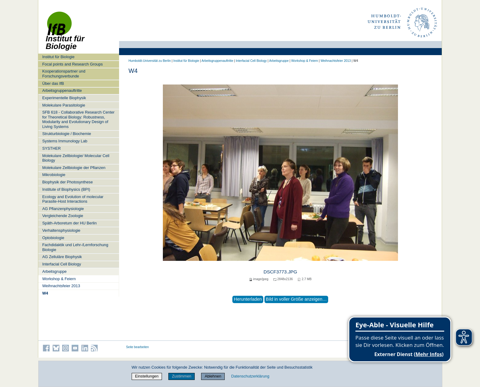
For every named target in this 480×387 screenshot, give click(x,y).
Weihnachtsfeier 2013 (61, 286)
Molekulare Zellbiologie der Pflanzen (73, 167)
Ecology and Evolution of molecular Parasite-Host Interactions (72, 199)
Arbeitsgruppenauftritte (62, 90)
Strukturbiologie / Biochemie (66, 133)
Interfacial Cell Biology (61, 264)
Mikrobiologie (53, 174)
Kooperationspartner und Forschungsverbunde (63, 73)
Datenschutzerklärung (250, 376)
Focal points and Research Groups (72, 64)
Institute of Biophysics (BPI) (66, 189)
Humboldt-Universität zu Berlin (150, 60)
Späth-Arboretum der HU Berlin (69, 223)
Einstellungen (147, 376)
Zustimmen (181, 376)
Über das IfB (53, 83)
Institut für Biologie (58, 56)
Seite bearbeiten (137, 347)
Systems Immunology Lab (64, 141)
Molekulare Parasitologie (63, 105)
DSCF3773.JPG (280, 271)
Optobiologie (53, 237)
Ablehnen (213, 376)
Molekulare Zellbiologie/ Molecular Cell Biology (75, 158)
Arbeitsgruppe (54, 271)
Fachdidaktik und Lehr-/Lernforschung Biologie (75, 247)
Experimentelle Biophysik (64, 98)
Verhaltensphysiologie (61, 230)
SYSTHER (51, 148)
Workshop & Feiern (59, 278)
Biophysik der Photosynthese (67, 182)
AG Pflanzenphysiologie (63, 208)
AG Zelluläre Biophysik (62, 256)
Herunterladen (248, 299)
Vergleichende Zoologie (62, 215)
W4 (45, 293)
